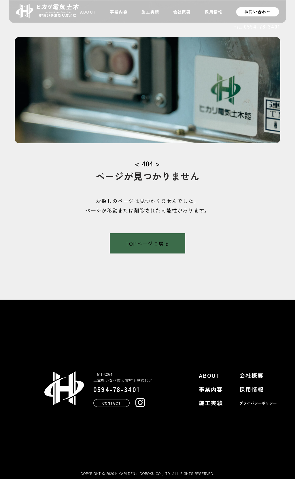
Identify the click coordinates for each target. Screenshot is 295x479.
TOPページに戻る (147, 243)
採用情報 (213, 12)
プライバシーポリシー (258, 403)
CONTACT (111, 402)
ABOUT (88, 12)
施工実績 (150, 12)
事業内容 (119, 12)
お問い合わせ (257, 11)
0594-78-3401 (262, 26)
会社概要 (182, 12)
